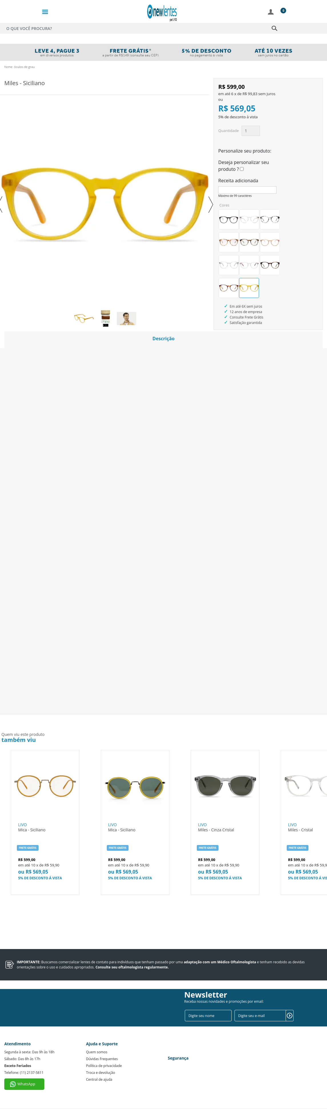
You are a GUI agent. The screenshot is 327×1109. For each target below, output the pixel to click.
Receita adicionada (238, 180)
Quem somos (96, 1052)
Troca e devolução (100, 1072)
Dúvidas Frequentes (102, 1058)
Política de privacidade (104, 1065)
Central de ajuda (99, 1079)
